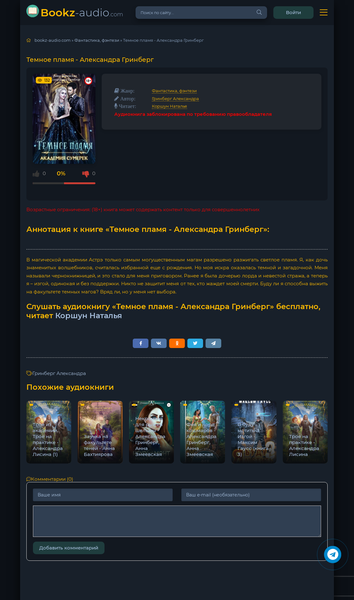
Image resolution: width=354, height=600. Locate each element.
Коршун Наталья (169, 106)
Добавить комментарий (68, 548)
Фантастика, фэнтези (174, 90)
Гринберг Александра (175, 98)
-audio (81, 12)
